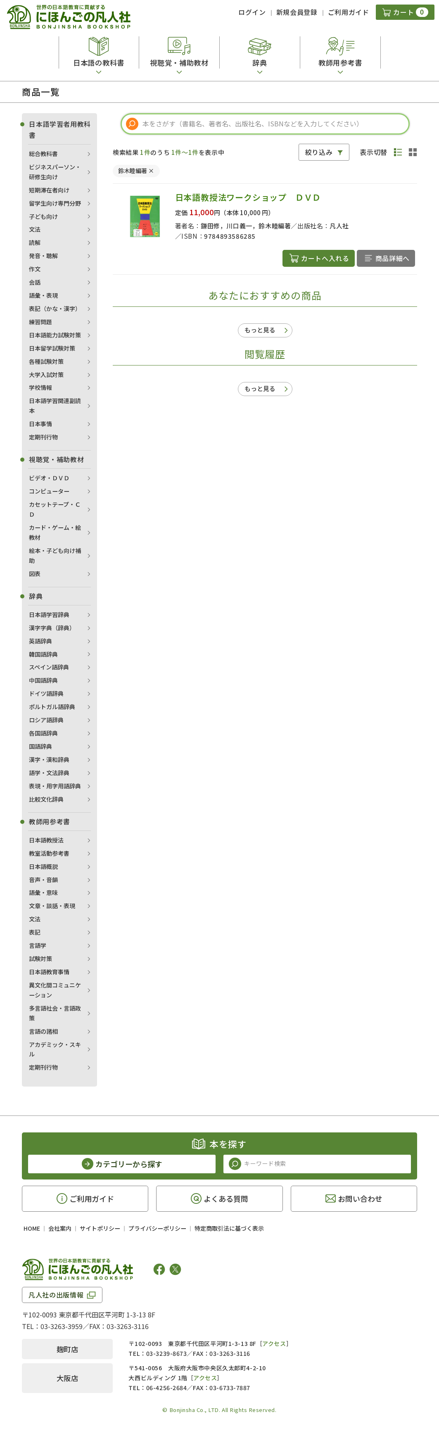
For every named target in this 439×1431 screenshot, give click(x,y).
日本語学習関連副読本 (55, 405)
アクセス (274, 1343)
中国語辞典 (43, 680)
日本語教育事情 (49, 972)
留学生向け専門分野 (55, 203)
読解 (34, 242)
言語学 (37, 945)
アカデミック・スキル (55, 1049)
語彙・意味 (43, 892)
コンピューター (49, 491)
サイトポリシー (100, 1228)
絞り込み (319, 152)
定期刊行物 (43, 437)
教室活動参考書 (49, 853)
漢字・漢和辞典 (49, 759)
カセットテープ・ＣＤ (55, 509)
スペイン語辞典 (49, 667)
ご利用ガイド (348, 12)
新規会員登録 (297, 12)
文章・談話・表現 (52, 906)
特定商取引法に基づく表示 (229, 1228)
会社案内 (59, 1228)
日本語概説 (43, 866)
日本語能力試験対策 (55, 335)
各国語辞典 (43, 733)
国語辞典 (40, 746)
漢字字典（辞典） (52, 628)
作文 (34, 269)
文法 (34, 229)
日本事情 (40, 424)
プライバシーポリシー (157, 1228)
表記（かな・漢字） (55, 308)
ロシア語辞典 (46, 720)
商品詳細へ (392, 258)
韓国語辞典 (43, 654)
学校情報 (40, 387)
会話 (34, 282)
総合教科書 (43, 154)
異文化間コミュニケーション (55, 990)
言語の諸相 (43, 1031)
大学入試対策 (46, 374)
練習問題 (40, 322)
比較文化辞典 (46, 799)
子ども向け (43, 216)
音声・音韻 (43, 880)
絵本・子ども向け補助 (55, 555)
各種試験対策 (46, 361)
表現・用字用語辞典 (55, 786)
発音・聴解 (43, 256)
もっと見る (259, 329)
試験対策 (40, 958)
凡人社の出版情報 (55, 1295)
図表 (34, 574)
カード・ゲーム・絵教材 (55, 532)
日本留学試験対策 (52, 348)
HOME (32, 1228)
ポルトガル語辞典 (52, 706)
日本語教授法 (46, 840)
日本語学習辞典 (49, 614)
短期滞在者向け (49, 190)
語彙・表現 (43, 295)
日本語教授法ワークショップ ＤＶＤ (248, 197)
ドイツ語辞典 (46, 693)
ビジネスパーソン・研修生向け (55, 172)
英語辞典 (40, 641)
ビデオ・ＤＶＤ (49, 478)
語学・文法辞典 (49, 773)
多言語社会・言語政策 (55, 1013)
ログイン (252, 12)
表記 (34, 932)
